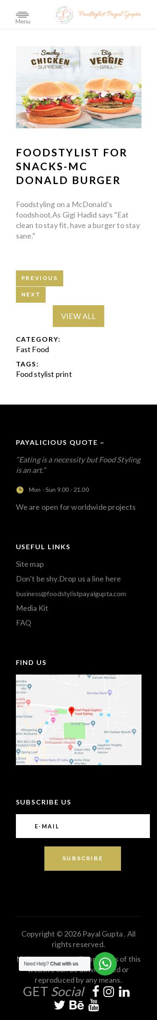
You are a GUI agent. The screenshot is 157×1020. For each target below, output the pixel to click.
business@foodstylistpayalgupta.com (71, 593)
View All (78, 316)
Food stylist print (44, 374)
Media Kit (32, 608)
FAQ (23, 622)
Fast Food (32, 349)
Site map (30, 563)
